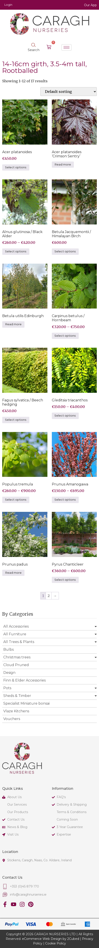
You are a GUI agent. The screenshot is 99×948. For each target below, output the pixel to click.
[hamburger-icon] (66, 47)
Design (9, 673)
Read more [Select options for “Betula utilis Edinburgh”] (13, 324)
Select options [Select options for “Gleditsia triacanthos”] (65, 415)
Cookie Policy (55, 943)
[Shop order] (68, 91)
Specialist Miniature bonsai (26, 703)
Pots (7, 688)
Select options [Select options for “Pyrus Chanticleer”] (65, 579)
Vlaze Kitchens (16, 711)
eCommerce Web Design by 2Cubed (50, 939)
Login (8, 4)
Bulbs (8, 649)
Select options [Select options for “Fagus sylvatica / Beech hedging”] (15, 419)
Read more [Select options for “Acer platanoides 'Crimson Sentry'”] (62, 164)
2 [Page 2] (49, 595)
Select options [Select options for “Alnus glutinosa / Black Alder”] (15, 251)
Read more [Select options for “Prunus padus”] (13, 572)
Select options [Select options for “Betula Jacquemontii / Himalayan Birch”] (65, 251)
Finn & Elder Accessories (24, 680)
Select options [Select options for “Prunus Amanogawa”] (65, 499)
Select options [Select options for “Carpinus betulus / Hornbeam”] (65, 335)
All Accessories (16, 626)
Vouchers (11, 719)
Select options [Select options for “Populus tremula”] (15, 499)
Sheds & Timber (17, 696)
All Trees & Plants (18, 642)
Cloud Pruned (16, 665)
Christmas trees (16, 657)
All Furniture (14, 634)
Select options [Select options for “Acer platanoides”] (15, 167)
